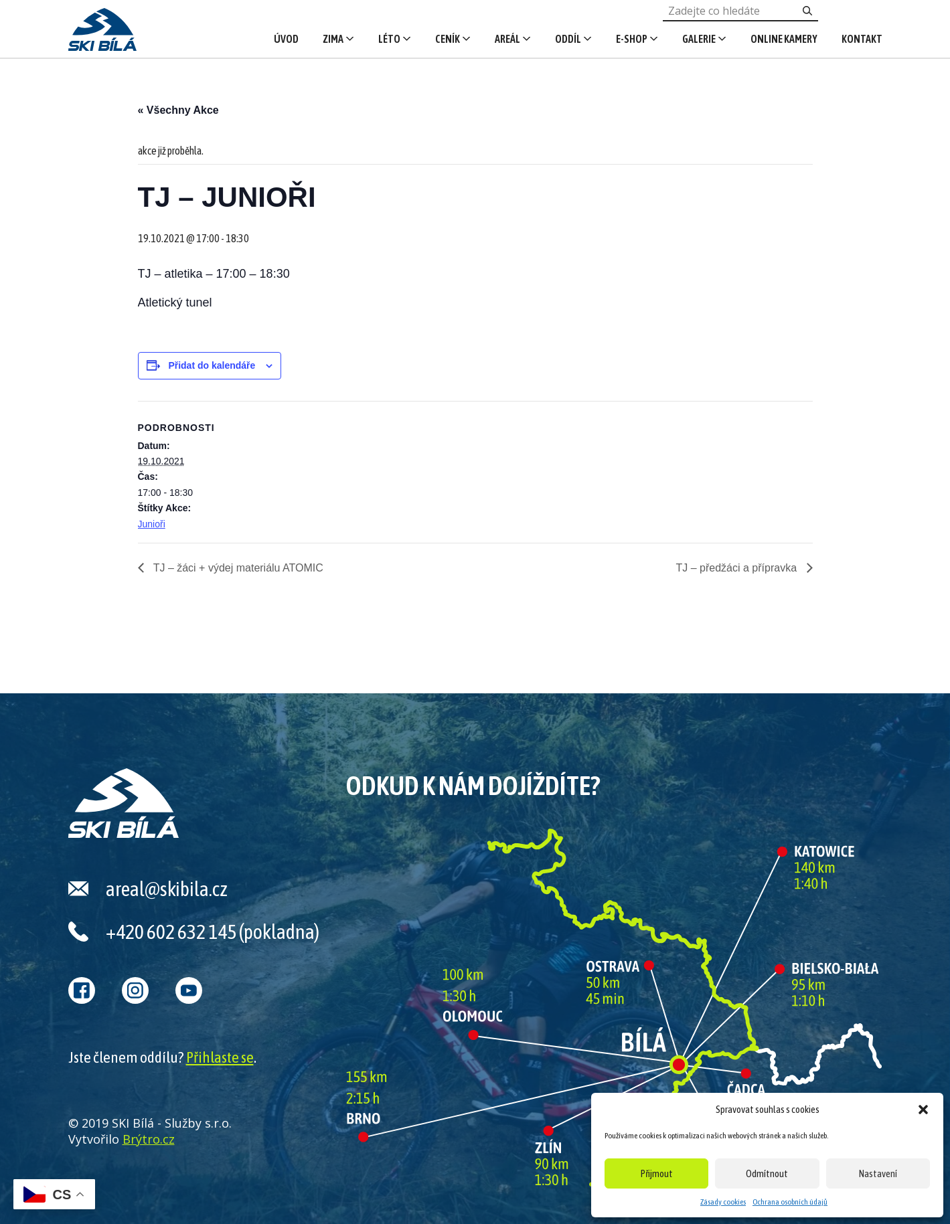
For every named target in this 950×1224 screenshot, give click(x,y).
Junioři (151, 524)
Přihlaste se (220, 1057)
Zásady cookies (723, 1202)
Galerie (699, 39)
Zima (333, 39)
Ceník (447, 39)
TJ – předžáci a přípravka (738, 568)
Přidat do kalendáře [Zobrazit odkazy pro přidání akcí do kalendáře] (211, 365)
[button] (923, 1109)
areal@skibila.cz (167, 888)
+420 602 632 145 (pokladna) (212, 931)
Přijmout (657, 1173)
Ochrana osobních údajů (790, 1202)
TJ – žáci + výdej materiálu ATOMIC (237, 568)
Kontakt (862, 39)
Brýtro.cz (149, 1139)
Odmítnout (767, 1173)
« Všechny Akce (178, 110)
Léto (389, 39)
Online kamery (783, 39)
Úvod (286, 39)
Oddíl (568, 39)
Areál (507, 39)
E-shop (631, 39)
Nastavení (878, 1173)
